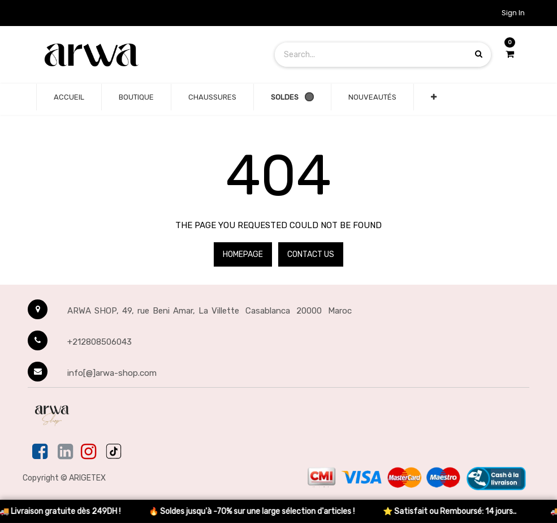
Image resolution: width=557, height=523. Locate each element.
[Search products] (478, 54)
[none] (69, 97)
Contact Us (310, 254)
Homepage (243, 254)
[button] (434, 97)
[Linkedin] (65, 452)
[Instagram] (88, 452)
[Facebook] (41, 452)
